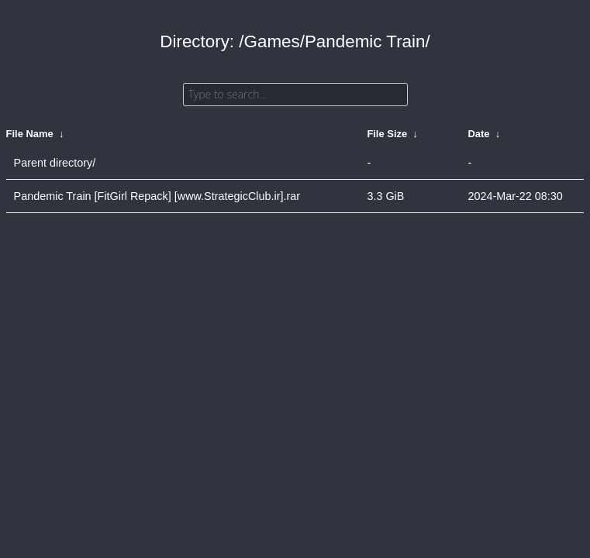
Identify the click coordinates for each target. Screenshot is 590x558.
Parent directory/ (55, 163)
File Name (29, 134)
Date (478, 134)
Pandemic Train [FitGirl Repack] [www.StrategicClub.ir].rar (157, 196)
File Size (387, 134)
